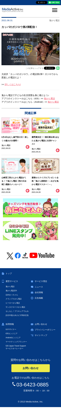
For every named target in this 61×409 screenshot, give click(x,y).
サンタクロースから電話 (15, 307)
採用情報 (10, 324)
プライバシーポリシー (45, 330)
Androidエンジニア (13, 338)
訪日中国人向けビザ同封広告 (17, 315)
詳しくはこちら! (13, 84)
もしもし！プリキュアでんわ (17, 311)
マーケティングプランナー (16, 342)
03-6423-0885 (32, 384)
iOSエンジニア (11, 333)
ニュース (39, 287)
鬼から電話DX (11, 291)
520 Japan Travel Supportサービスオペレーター (16, 347)
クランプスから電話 (14, 299)
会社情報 (39, 292)
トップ (9, 273)
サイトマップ (41, 335)
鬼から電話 (49, 98)
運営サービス (12, 281)
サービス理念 (41, 281)
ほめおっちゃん (12, 295)
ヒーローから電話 (13, 303)
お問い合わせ (41, 324)
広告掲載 (39, 298)
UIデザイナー (11, 329)
